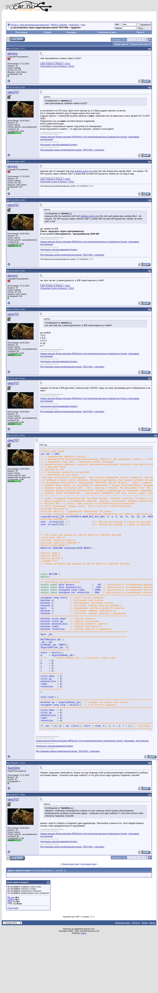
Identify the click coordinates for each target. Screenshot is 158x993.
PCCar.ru (136, 923)
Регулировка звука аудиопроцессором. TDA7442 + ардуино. (72, 150)
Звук (83, 25)
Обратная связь (122, 923)
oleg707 (13, 92)
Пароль (118, 28)
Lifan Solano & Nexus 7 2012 (55, 63)
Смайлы (11, 899)
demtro (12, 53)
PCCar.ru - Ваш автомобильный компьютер (30, 25)
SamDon (13, 768)
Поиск (140, 32)
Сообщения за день (107, 32)
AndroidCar (74, 25)
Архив (145, 923)
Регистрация (21, 32)
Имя (117, 24)
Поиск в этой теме (139, 44)
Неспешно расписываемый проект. (59, 144)
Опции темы (120, 44)
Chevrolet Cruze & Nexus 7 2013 (57, 66)
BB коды (11, 897)
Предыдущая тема (70, 864)
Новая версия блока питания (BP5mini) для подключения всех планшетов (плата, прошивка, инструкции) (92, 740)
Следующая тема (88, 864)
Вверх (152, 923)
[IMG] (9, 901)
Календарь (71, 32)
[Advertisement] (47, 16)
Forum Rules (12, 908)
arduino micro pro (83, 171)
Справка (48, 32)
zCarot (83, 933)
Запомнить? (144, 25)
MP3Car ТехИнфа (59, 25)
